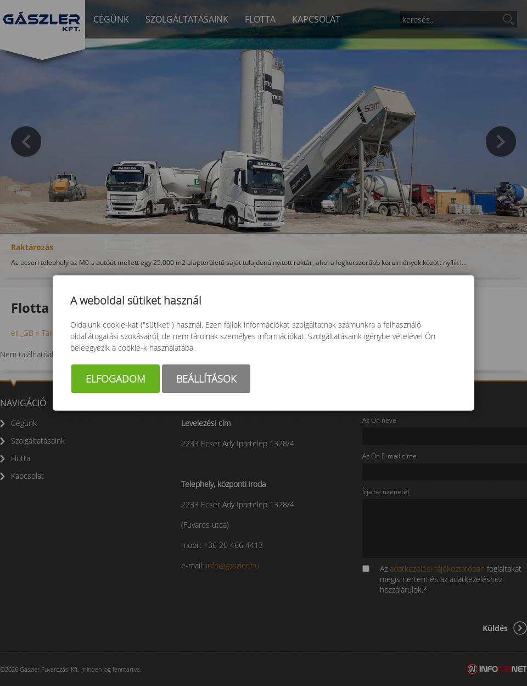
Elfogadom (115, 378)
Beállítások (206, 378)
